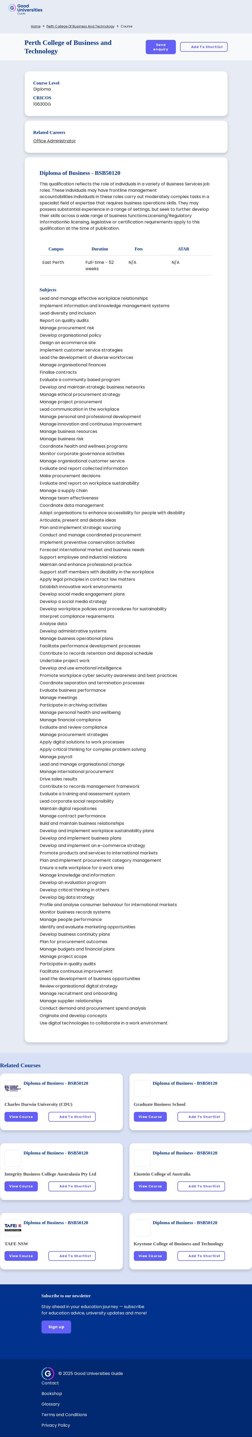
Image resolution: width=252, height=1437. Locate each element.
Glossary (51, 1404)
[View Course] (21, 1117)
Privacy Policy (56, 1425)
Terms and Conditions (64, 1415)
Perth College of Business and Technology (80, 26)
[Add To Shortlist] (204, 47)
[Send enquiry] (161, 47)
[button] (240, 9)
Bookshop (52, 1394)
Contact (50, 1383)
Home (35, 26)
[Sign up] (56, 1327)
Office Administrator (54, 141)
